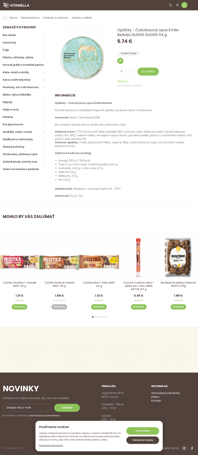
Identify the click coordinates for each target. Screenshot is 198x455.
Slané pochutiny (13, 147)
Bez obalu (9, 35)
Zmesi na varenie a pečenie (21, 169)
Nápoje (7, 102)
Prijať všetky (143, 430)
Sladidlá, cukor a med (17, 132)
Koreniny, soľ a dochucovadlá (23, 87)
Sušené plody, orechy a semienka (25, 161)
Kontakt (156, 401)
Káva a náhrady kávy (16, 80)
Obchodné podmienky (165, 393)
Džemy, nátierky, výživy (18, 57)
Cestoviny (9, 42)
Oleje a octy (11, 109)
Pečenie (8, 117)
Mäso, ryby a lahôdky (17, 94)
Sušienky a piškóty (82, 17)
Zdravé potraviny (30, 17)
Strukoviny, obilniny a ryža (20, 154)
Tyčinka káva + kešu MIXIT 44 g (99, 284)
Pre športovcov (13, 124)
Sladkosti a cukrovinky (56, 17)
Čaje (6, 50)
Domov (14, 17)
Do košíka (148, 71)
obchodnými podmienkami (44, 415)
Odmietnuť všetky (142, 440)
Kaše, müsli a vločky (16, 72)
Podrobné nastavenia (51, 445)
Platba (155, 397)
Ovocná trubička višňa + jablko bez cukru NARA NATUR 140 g (138, 286)
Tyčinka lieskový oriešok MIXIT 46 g (59, 284)
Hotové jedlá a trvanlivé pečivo (23, 65)
